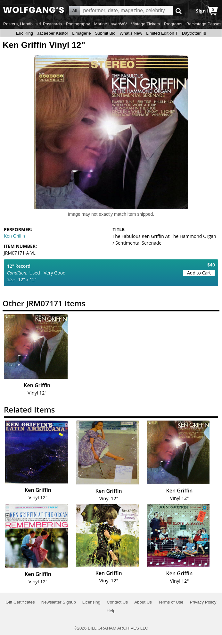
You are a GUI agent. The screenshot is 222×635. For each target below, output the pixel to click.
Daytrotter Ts (194, 33)
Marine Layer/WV (110, 24)
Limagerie (81, 33)
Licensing (91, 602)
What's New (130, 33)
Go (179, 11)
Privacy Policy (203, 602)
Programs (173, 24)
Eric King (24, 33)
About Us (143, 602)
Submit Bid (105, 33)
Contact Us (117, 602)
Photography (78, 24)
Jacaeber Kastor (52, 33)
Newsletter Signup (58, 602)
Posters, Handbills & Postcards (32, 24)
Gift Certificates (20, 602)
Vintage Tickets (145, 24)
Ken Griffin (14, 236)
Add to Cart (199, 273)
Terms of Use (171, 602)
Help (111, 610)
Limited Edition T (162, 33)
